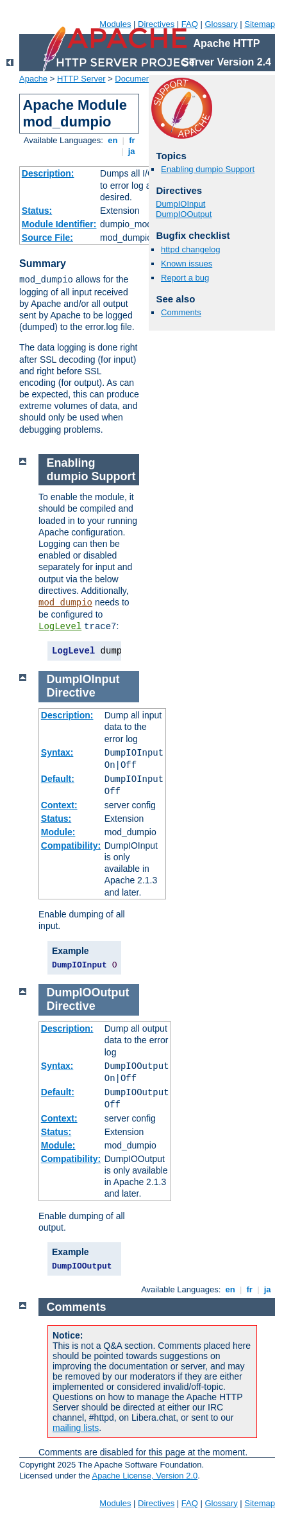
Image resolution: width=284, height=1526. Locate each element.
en (113, 140)
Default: (57, 779)
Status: (37, 210)
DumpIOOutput (184, 214)
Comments (181, 312)
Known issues (186, 263)
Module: (58, 832)
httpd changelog (191, 249)
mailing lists (76, 1428)
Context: (59, 805)
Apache (33, 78)
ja (131, 151)
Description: (48, 173)
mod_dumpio (65, 603)
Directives (156, 24)
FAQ (189, 24)
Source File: (47, 237)
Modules (115, 24)
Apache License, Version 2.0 (144, 1475)
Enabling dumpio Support (208, 169)
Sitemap (259, 24)
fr (132, 140)
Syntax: (57, 752)
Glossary (221, 24)
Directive (71, 692)
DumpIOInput (180, 204)
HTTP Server (81, 78)
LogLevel (59, 626)
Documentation (143, 78)
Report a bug (185, 277)
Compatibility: (71, 845)
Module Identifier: (59, 224)
